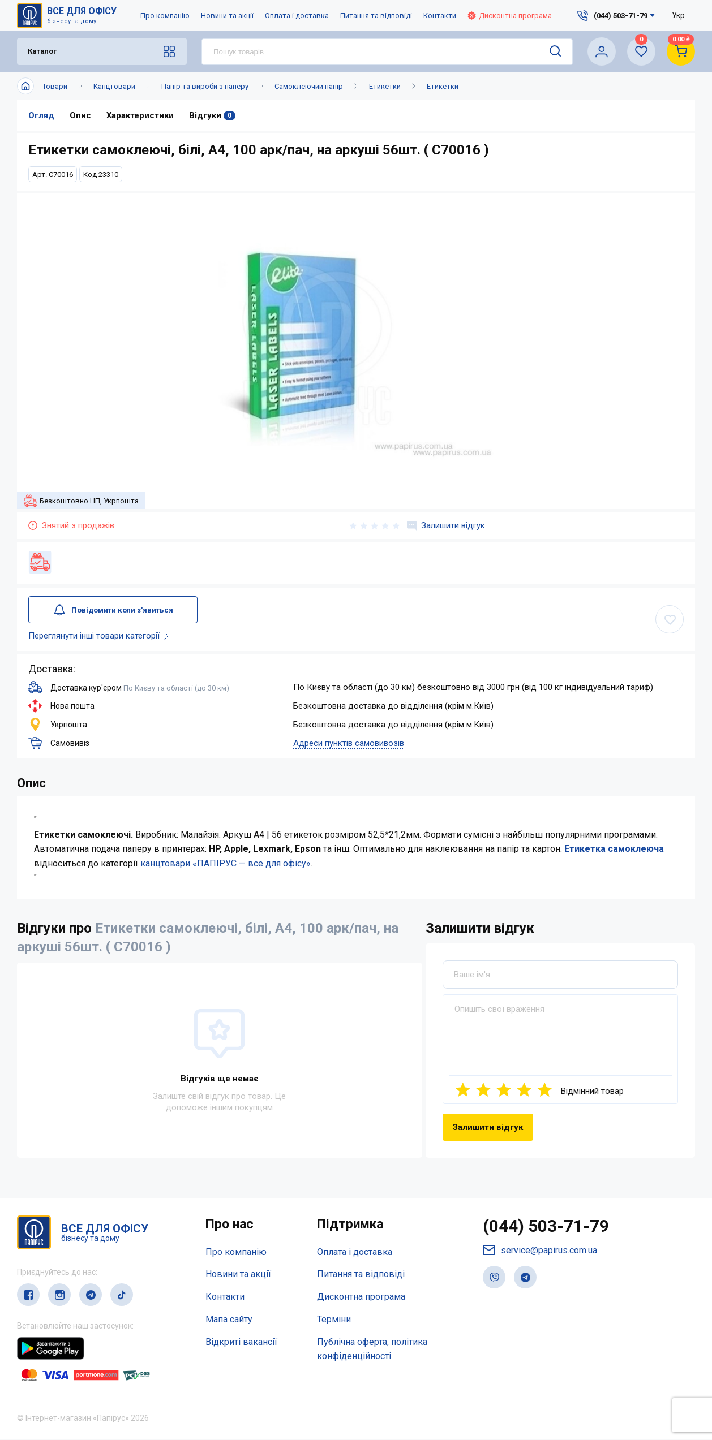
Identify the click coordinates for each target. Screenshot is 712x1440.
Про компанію (165, 15)
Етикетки (385, 86)
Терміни (334, 1319)
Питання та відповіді (376, 15)
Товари (54, 86)
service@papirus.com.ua (540, 1250)
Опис (80, 115)
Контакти (439, 15)
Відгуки (213, 115)
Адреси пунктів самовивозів (348, 743)
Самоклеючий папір (308, 86)
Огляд (41, 115)
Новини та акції (227, 15)
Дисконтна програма (509, 15)
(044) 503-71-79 (546, 1227)
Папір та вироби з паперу (204, 86)
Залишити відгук (446, 525)
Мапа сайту (228, 1319)
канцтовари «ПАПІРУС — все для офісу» (225, 863)
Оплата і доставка (297, 15)
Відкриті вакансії (241, 1341)
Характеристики (140, 115)
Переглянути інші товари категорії (100, 636)
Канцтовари (114, 86)
